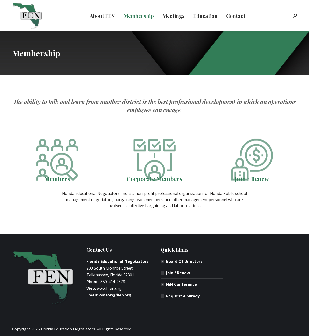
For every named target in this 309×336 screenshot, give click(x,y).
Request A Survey (183, 296)
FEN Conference (181, 284)
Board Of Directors (184, 261)
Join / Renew (178, 273)
